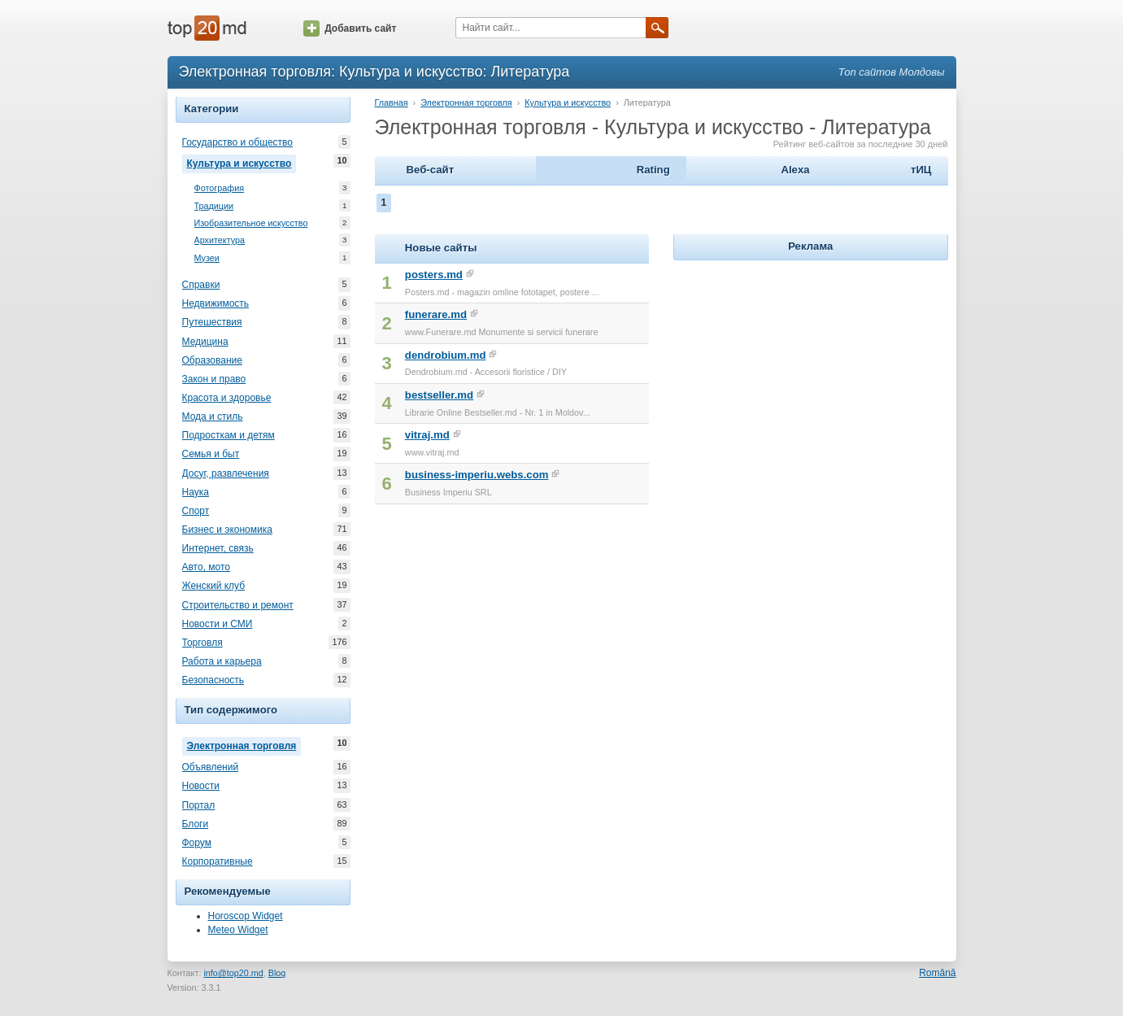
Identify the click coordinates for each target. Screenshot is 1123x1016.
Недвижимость (216, 303)
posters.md (434, 274)
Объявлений (210, 767)
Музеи (207, 258)
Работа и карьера (222, 661)
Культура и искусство (242, 162)
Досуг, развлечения (225, 473)
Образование (212, 360)
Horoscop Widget (245, 916)
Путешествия (212, 322)
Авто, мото (206, 566)
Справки (201, 284)
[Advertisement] (811, 366)
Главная (391, 102)
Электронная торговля (244, 744)
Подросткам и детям (228, 435)
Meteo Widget (238, 929)
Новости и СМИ (217, 623)
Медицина (205, 341)
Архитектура (220, 240)
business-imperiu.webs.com (477, 475)
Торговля (202, 642)
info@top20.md (233, 973)
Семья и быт (211, 453)
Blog (277, 973)
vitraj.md (427, 435)
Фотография (219, 188)
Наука (195, 492)
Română (937, 973)
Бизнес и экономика (227, 529)
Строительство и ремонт (238, 605)
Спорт (196, 510)
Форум (196, 842)
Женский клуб (214, 585)
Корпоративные (217, 861)
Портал (198, 805)
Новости (201, 785)
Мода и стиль (212, 416)
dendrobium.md (445, 355)
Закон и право (214, 379)
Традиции (214, 206)
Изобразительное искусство (251, 223)
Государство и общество (237, 142)
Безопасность (213, 680)
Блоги (195, 824)
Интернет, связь (218, 548)
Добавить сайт (349, 28)
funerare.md (436, 314)
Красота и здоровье (227, 397)
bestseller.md (439, 395)
